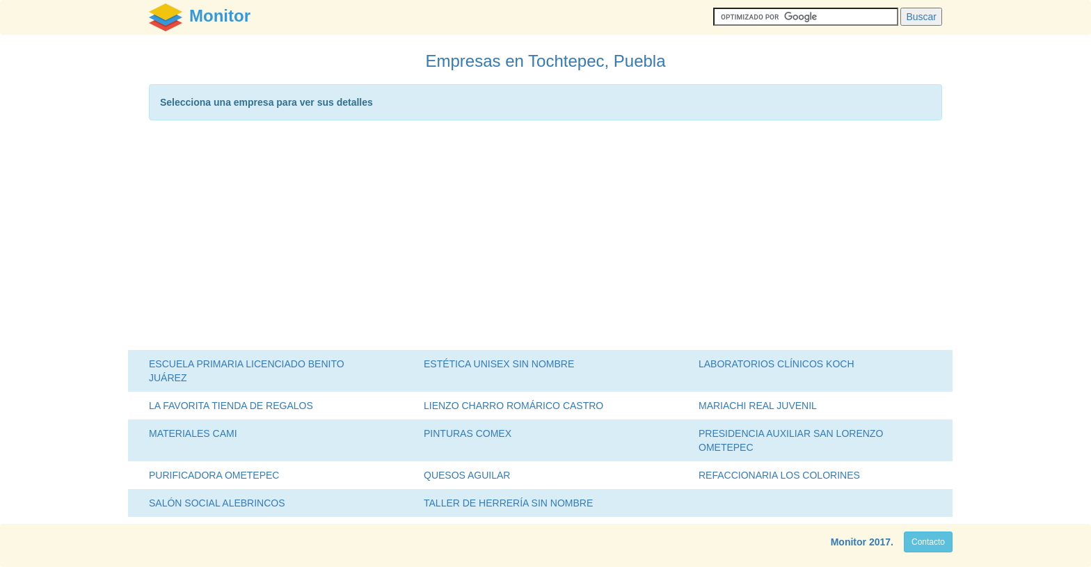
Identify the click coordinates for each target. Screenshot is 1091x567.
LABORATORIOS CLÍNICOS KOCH (776, 363)
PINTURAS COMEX (467, 433)
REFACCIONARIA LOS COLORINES (779, 475)
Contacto (928, 542)
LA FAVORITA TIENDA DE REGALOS (231, 405)
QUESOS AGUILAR (467, 475)
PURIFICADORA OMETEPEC (214, 475)
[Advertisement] (545, 238)
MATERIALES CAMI (193, 433)
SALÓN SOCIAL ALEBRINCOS (217, 503)
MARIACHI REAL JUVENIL (758, 405)
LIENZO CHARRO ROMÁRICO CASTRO (513, 405)
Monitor (848, 542)
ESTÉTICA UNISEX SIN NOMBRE (499, 363)
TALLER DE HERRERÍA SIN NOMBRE (508, 503)
